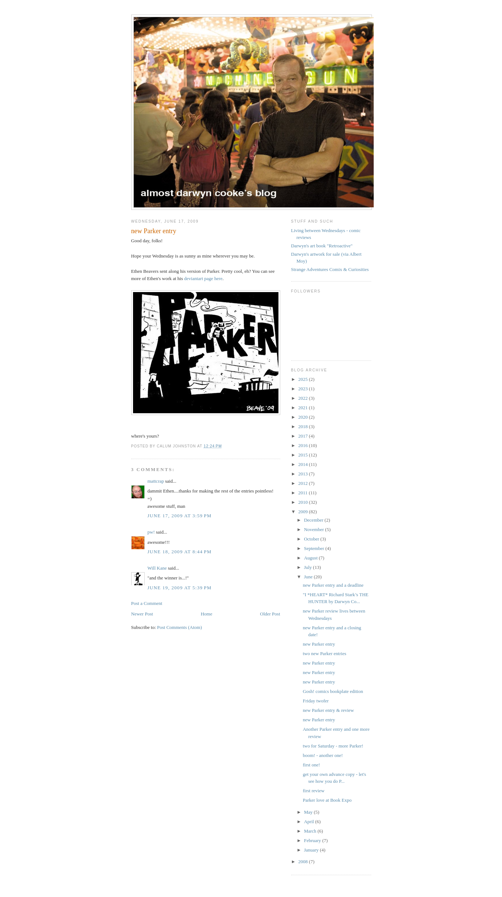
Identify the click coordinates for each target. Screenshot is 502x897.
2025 (303, 379)
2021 (303, 407)
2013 (303, 474)
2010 (303, 502)
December (314, 520)
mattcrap (156, 481)
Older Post (270, 614)
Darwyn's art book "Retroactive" (322, 245)
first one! (311, 765)
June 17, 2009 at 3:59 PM (180, 515)
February (313, 840)
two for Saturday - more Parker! (333, 746)
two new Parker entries (324, 653)
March (310, 831)
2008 (303, 861)
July (308, 567)
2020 (303, 417)
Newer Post (142, 614)
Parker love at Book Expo (327, 800)
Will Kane (157, 568)
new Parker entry (319, 644)
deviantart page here (203, 278)
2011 (303, 492)
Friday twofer (316, 700)
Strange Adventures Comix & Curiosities (330, 269)
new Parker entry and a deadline (333, 585)
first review (314, 790)
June (309, 576)
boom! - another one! (323, 755)
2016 (303, 445)
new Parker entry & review (328, 710)
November (314, 529)
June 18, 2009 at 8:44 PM (180, 551)
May (309, 812)
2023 (303, 388)
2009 (303, 511)
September (314, 548)
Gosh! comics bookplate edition (333, 691)
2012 (303, 483)
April (309, 821)
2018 (303, 426)
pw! (151, 532)
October (312, 539)
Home (206, 614)
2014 (303, 464)
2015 (303, 455)
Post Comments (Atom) (179, 627)
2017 (303, 436)
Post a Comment (146, 603)
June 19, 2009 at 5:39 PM (180, 587)
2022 (303, 398)
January (312, 850)
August (311, 558)
